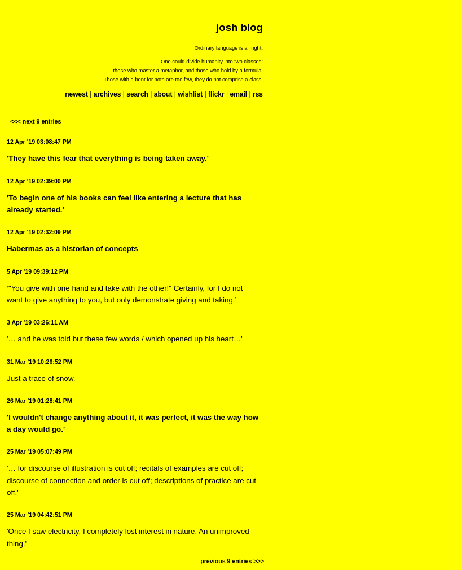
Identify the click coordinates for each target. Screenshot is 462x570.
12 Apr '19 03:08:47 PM (39, 141)
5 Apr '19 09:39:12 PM (37, 271)
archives (107, 94)
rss (258, 94)
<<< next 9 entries (35, 121)
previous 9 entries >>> (232, 561)
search (137, 94)
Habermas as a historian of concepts (72, 248)
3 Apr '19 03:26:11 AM (37, 322)
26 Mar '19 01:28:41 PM (39, 400)
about (163, 94)
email (238, 94)
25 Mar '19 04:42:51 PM (39, 514)
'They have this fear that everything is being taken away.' (108, 158)
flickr (216, 94)
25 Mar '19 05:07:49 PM (39, 451)
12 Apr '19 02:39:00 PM (39, 181)
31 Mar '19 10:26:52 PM (39, 361)
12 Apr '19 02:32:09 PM (39, 232)
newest (76, 94)
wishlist (190, 94)
